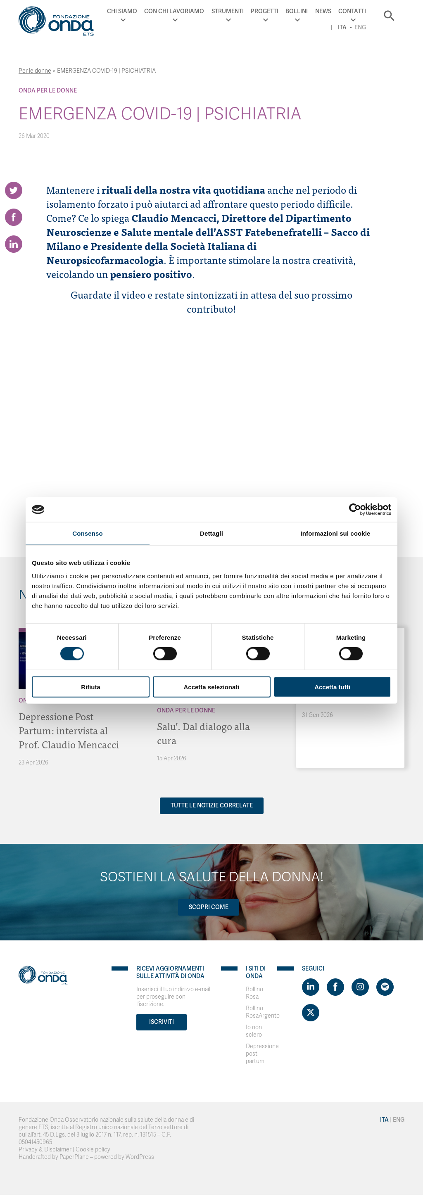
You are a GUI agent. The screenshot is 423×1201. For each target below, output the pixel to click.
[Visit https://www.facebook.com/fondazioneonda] (335, 987)
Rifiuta (90, 686)
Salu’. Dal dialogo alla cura (203, 733)
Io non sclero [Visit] (254, 1031)
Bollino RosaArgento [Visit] (263, 1012)
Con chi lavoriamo (174, 11)
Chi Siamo (122, 11)
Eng (360, 27)
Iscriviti (161, 1021)
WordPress (140, 1157)
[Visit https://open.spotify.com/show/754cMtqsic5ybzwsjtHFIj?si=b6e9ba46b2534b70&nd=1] (385, 987)
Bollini (296, 11)
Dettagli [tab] (211, 533)
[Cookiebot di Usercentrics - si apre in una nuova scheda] (355, 509)
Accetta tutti (332, 686)
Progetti (264, 11)
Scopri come (208, 907)
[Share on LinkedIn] (13, 244)
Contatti (352, 11)
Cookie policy (93, 1149)
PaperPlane (74, 1157)
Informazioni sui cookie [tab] (336, 533)
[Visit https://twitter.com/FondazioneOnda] (310, 1012)
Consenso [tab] (87, 533)
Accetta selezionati (211, 686)
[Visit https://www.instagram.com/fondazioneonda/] (360, 987)
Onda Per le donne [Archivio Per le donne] (48, 90)
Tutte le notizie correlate (212, 805)
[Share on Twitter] (13, 190)
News (323, 11)
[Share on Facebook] (13, 217)
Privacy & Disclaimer (45, 1149)
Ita (342, 27)
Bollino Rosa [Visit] (254, 993)
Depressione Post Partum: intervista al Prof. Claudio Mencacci (69, 730)
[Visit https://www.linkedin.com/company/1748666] (310, 987)
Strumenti (228, 11)
